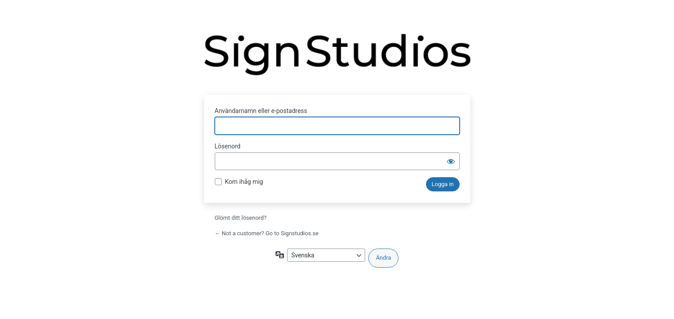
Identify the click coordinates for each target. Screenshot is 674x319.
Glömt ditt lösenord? (241, 217)
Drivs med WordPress (337, 59)
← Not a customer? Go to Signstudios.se (267, 233)
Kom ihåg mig (244, 181)
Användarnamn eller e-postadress (261, 110)
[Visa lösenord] (451, 161)
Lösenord (227, 146)
